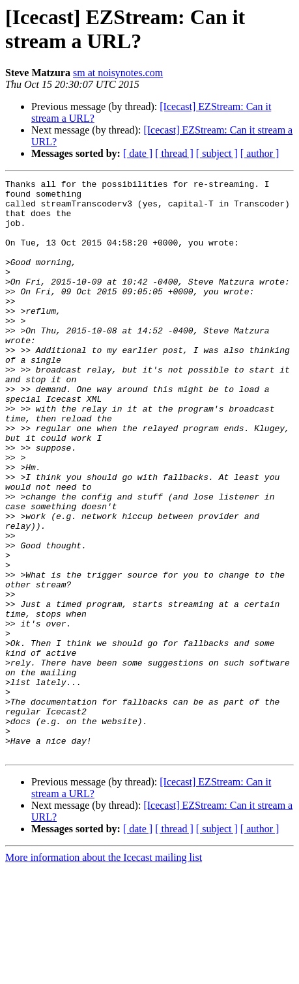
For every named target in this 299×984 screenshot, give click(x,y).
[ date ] (137, 153)
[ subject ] (217, 153)
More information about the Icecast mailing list (103, 972)
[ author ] (259, 153)
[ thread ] (174, 153)
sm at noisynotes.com (118, 72)
